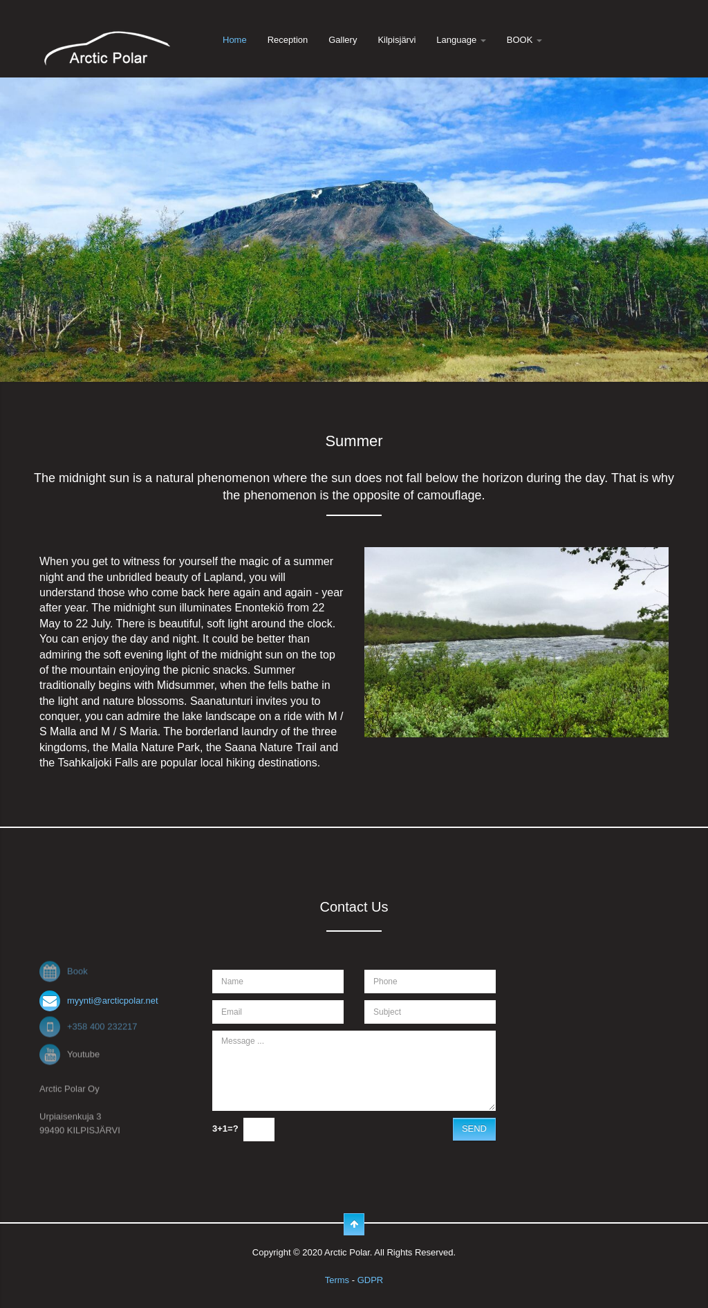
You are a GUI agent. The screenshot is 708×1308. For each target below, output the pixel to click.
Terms (337, 1280)
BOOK (524, 40)
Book (77, 969)
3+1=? (225, 1128)
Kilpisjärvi (397, 40)
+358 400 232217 (102, 1025)
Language (460, 40)
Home (235, 40)
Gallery (342, 40)
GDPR (370, 1280)
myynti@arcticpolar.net (112, 1000)
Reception (288, 40)
